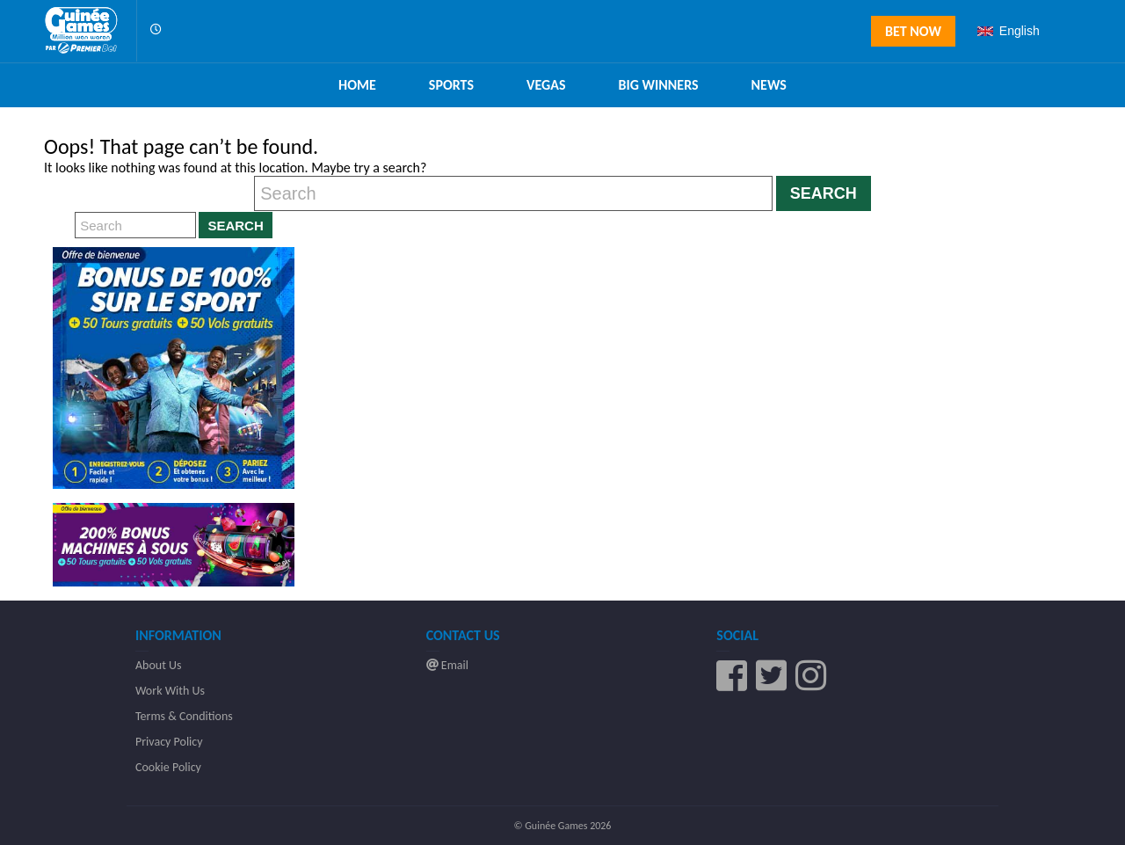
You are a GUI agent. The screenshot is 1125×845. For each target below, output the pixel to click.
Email (447, 665)
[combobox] (1026, 31)
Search (823, 193)
